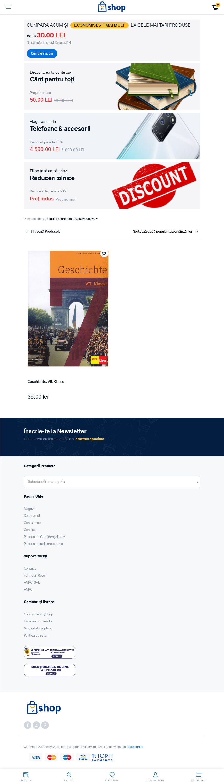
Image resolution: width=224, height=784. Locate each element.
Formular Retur (35, 575)
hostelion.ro (135, 746)
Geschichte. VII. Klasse (46, 382)
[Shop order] (166, 231)
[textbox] (46, 482)
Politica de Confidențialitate (44, 537)
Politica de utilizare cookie (43, 544)
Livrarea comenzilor (38, 621)
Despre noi (32, 516)
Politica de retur (36, 635)
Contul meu (32, 523)
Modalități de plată (38, 628)
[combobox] (112, 482)
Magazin (30, 509)
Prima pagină (33, 218)
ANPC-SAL (32, 582)
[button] (104, 253)
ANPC (28, 590)
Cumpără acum (42, 53)
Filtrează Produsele (42, 232)
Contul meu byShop (39, 614)
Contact (30, 530)
